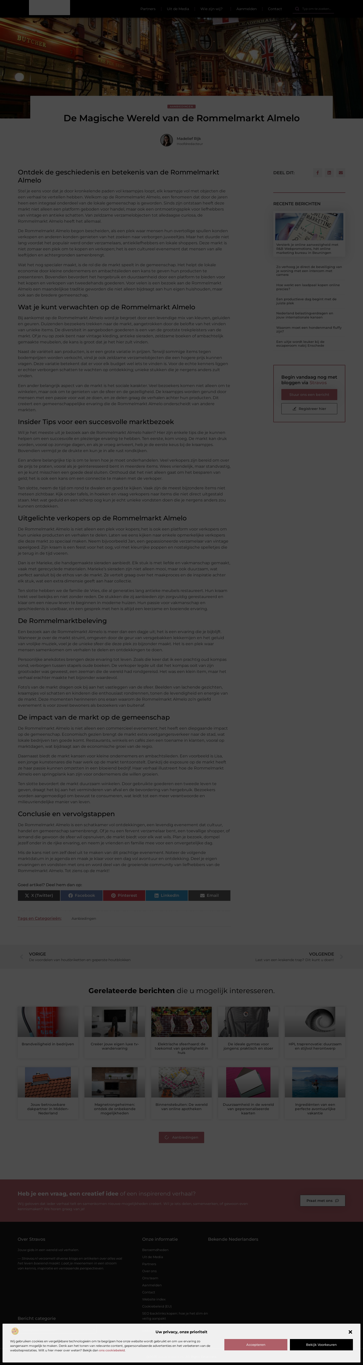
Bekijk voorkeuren (321, 1345)
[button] (350, 1331)
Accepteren (255, 1345)
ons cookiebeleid (112, 1350)
